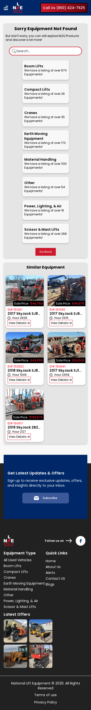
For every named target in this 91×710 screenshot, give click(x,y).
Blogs (50, 584)
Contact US (55, 578)
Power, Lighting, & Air (21, 600)
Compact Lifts (16, 571)
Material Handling (18, 589)
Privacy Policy (45, 702)
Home (51, 561)
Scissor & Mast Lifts (20, 606)
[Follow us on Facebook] (80, 541)
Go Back (45, 252)
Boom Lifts (12, 565)
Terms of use (45, 694)
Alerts (50, 572)
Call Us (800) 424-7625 (64, 7)
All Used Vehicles (18, 560)
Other (9, 595)
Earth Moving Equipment (24, 583)
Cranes (10, 577)
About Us (53, 566)
